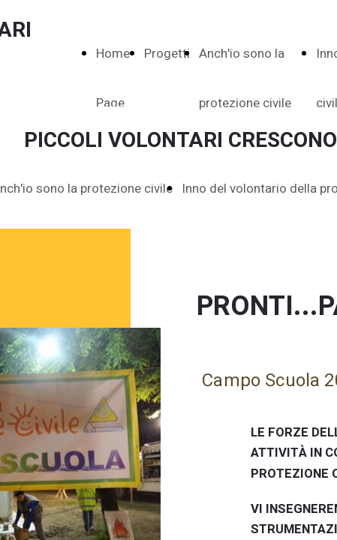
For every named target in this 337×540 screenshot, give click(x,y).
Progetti (167, 53)
